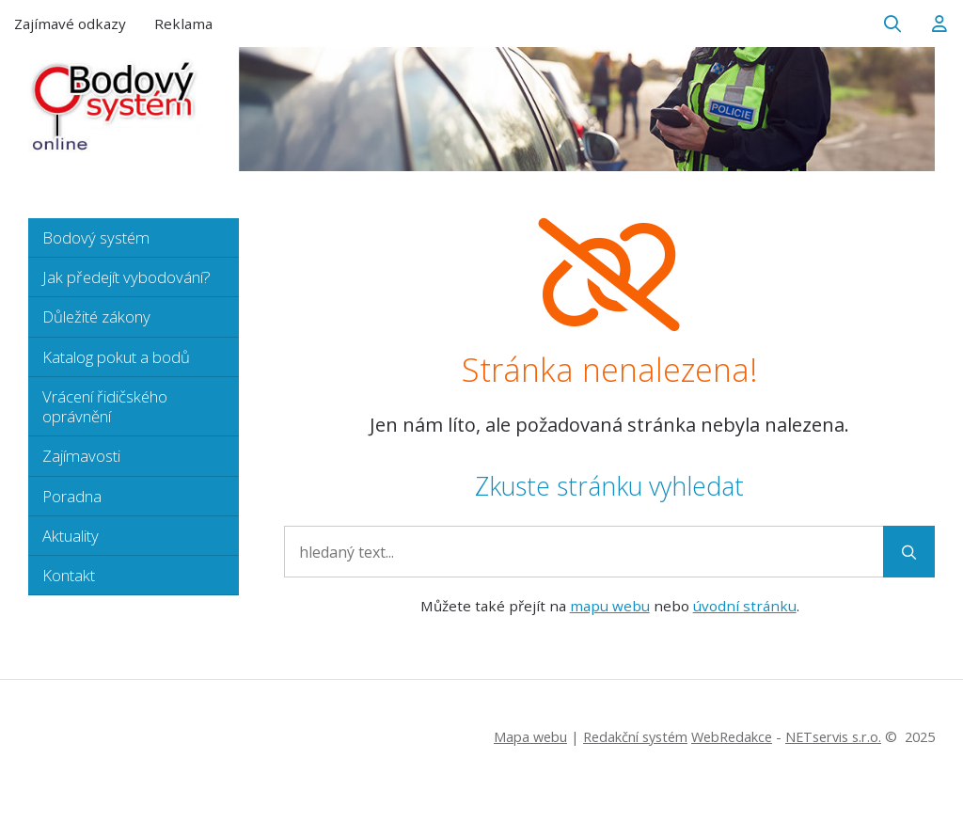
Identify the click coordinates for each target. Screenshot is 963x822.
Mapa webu (530, 737)
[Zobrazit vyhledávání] (892, 23)
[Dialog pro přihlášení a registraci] (939, 23)
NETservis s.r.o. (833, 737)
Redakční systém (635, 737)
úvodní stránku (745, 605)
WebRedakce (731, 737)
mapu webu (610, 605)
